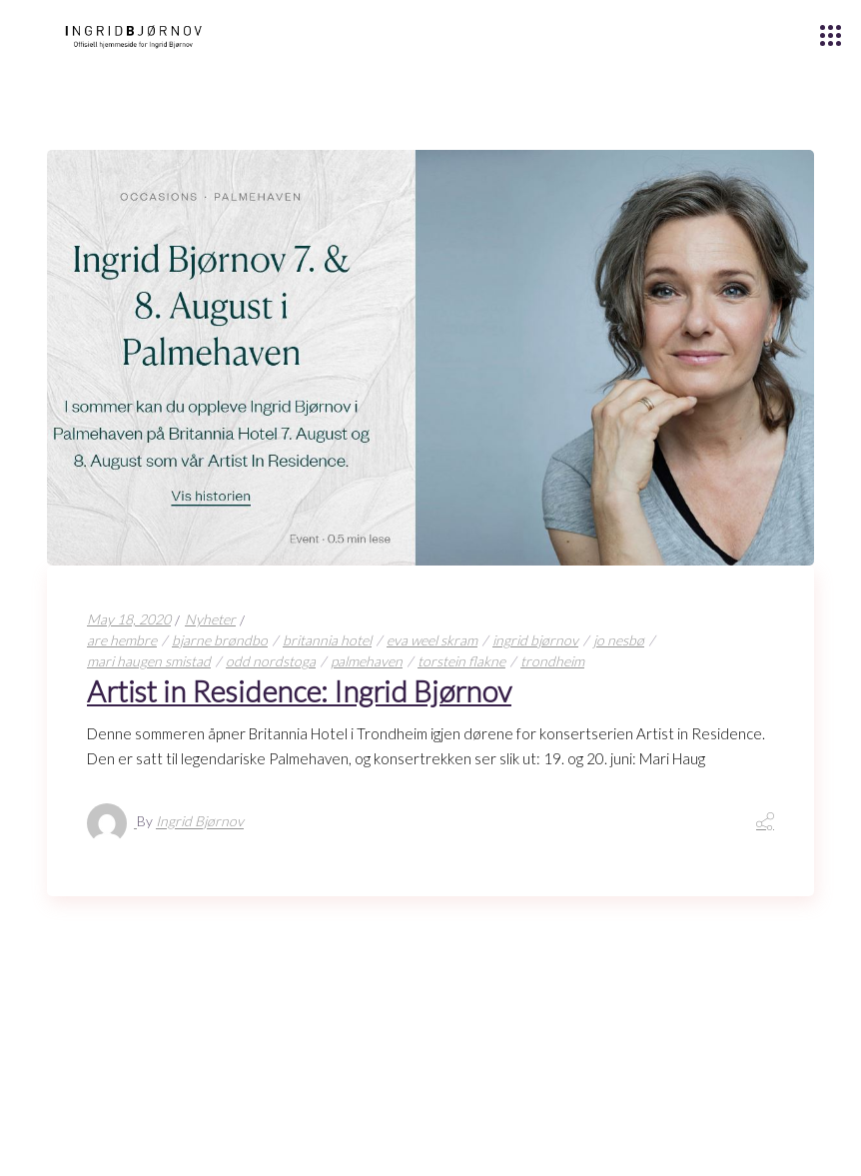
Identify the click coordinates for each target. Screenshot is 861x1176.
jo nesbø (618, 639)
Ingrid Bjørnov (200, 821)
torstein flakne (461, 660)
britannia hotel (327, 639)
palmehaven (367, 660)
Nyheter (210, 618)
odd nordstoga (271, 660)
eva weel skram (432, 639)
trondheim (552, 660)
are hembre (122, 639)
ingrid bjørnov (535, 639)
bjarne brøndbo (220, 639)
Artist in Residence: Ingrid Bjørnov (299, 690)
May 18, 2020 (129, 618)
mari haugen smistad (149, 660)
